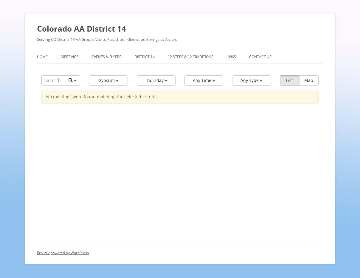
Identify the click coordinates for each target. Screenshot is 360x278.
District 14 (144, 56)
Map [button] (308, 80)
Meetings (70, 56)
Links (231, 56)
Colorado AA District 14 (81, 28)
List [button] (289, 80)
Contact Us (260, 56)
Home (42, 56)
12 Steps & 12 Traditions (190, 56)
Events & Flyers (106, 56)
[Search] (53, 80)
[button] (108, 80)
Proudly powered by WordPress (63, 252)
